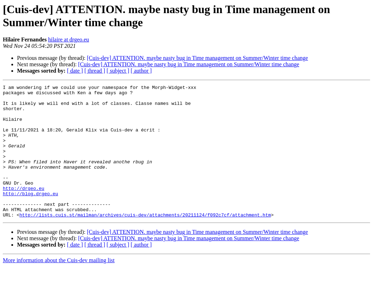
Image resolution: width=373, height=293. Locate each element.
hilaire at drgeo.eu (68, 39)
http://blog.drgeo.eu (30, 216)
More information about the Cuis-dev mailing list (59, 287)
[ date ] (75, 71)
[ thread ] (94, 71)
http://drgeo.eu (23, 209)
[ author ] (141, 71)
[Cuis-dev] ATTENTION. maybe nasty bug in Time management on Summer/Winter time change (197, 58)
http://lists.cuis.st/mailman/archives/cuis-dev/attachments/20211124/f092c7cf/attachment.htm (145, 241)
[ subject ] (118, 71)
